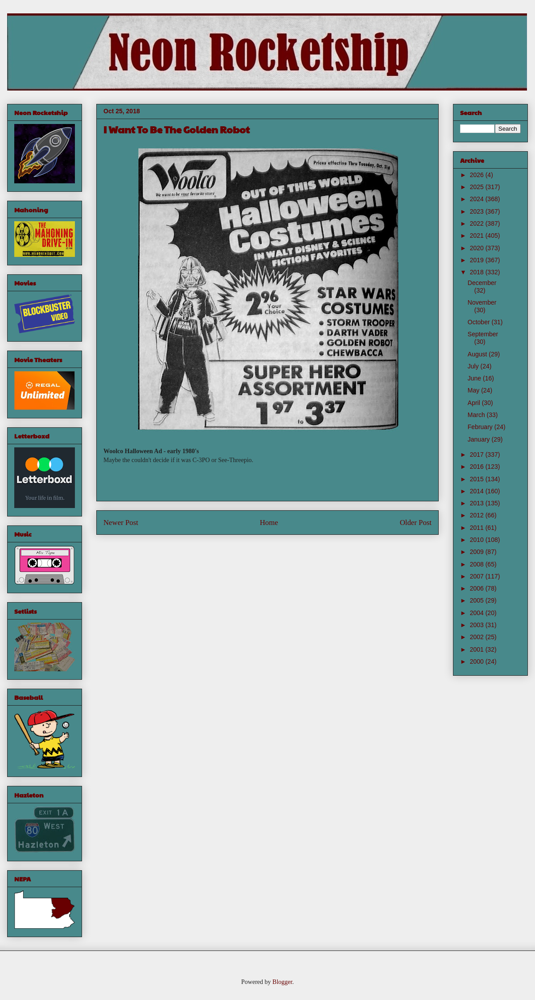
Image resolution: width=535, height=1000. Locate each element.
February (481, 426)
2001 (478, 649)
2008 (478, 564)
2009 (478, 551)
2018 (478, 272)
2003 (478, 624)
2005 (478, 600)
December (482, 282)
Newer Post (120, 522)
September (483, 334)
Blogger (282, 982)
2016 (478, 466)
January (480, 439)
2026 (478, 174)
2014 (478, 491)
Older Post (416, 522)
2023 (478, 211)
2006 (478, 588)
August (478, 354)
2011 (478, 527)
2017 (478, 454)
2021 (478, 235)
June (475, 378)
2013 (478, 503)
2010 (478, 539)
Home (269, 522)
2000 (478, 661)
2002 (478, 636)
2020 (478, 248)
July (474, 366)
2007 (478, 576)
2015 (478, 479)
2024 (478, 198)
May (474, 390)
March (477, 414)
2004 (478, 612)
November (482, 302)
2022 (478, 223)
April (475, 402)
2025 (478, 186)
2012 (478, 515)
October (480, 322)
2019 (478, 260)
